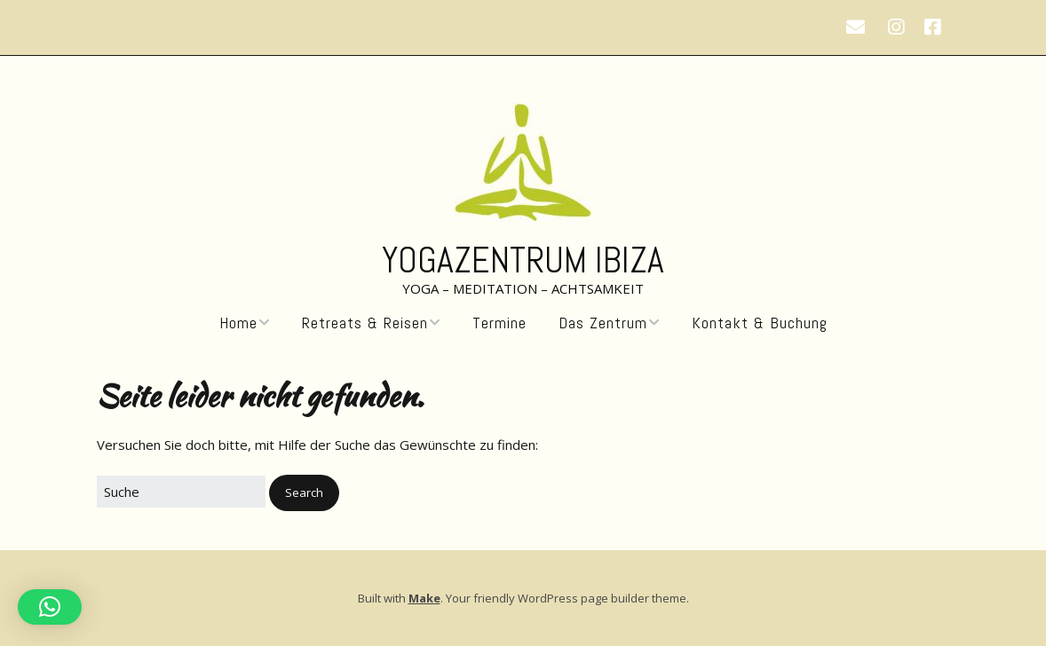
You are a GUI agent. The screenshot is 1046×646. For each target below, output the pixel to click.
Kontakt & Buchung (760, 323)
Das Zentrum (603, 323)
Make (424, 598)
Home (238, 323)
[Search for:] (181, 492)
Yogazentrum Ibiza (523, 260)
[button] (304, 493)
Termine (499, 323)
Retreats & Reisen (365, 323)
